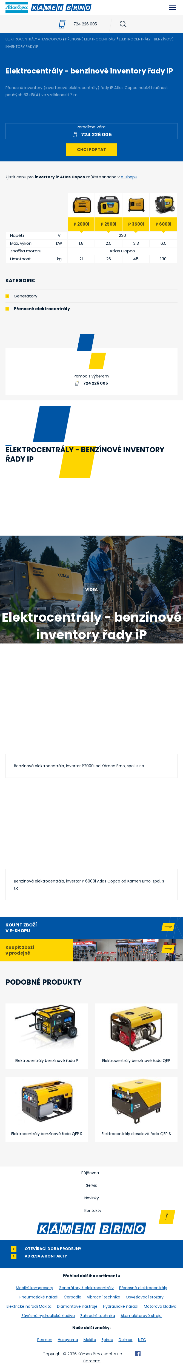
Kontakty (92, 1210)
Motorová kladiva (160, 1306)
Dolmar (126, 1339)
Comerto (92, 1361)
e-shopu (129, 177)
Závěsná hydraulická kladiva (48, 1315)
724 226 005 (85, 24)
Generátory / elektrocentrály (86, 1288)
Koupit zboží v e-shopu (21, 928)
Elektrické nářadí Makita (29, 1306)
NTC (142, 1339)
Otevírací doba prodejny (53, 1249)
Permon (44, 1339)
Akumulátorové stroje (141, 1315)
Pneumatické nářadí (38, 1297)
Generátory (25, 296)
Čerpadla (72, 1297)
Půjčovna (90, 1173)
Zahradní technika (97, 1315)
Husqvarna (68, 1339)
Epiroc (107, 1339)
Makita (90, 1339)
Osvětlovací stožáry (145, 1297)
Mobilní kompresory (34, 1288)
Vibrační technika (103, 1297)
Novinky (91, 1198)
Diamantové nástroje (77, 1306)
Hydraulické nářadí (120, 1306)
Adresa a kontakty (46, 1256)
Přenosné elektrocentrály (42, 309)
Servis (91, 1185)
